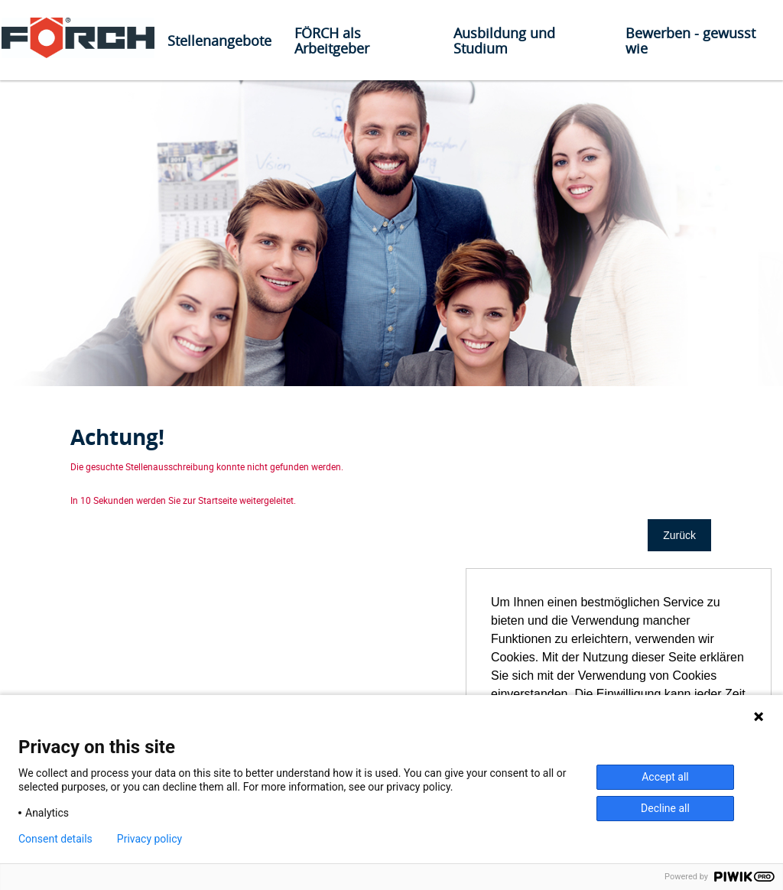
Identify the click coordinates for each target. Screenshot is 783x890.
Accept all (665, 777)
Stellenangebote (219, 40)
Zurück (679, 535)
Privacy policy (149, 839)
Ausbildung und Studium (504, 40)
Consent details (55, 839)
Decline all (665, 808)
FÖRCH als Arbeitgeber (331, 40)
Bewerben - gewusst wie (690, 40)
